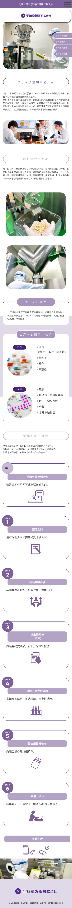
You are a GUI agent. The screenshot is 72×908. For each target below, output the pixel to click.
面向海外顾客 (61, 48)
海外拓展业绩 (61, 54)
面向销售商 (60, 42)
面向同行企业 (61, 36)
